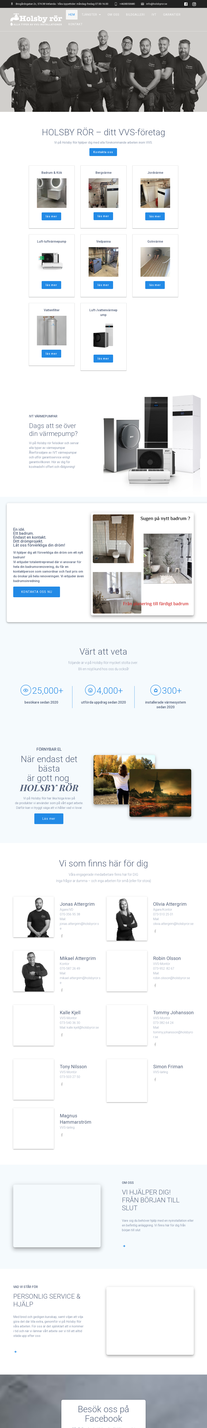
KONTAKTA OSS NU (36, 601)
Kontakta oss (103, 161)
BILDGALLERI (135, 14)
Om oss (113, 14)
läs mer (51, 225)
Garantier (172, 14)
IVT (154, 14)
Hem (71, 14)
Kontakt (75, 24)
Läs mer (48, 828)
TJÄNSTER (89, 14)
